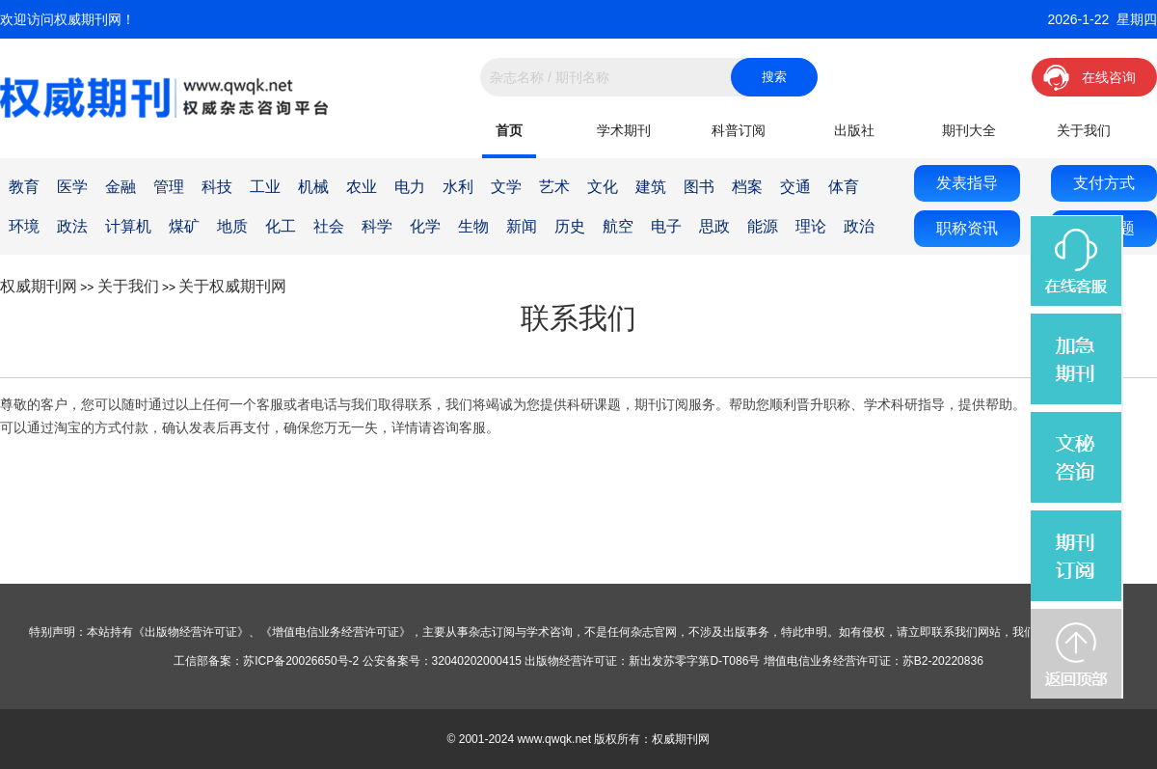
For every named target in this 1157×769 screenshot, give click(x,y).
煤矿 (184, 226)
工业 (265, 187)
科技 (217, 187)
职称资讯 (967, 228)
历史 (569, 226)
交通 (795, 187)
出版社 (854, 130)
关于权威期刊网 (232, 286)
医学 (72, 187)
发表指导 (967, 183)
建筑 (650, 187)
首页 (509, 130)
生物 (473, 226)
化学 (425, 226)
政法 (72, 226)
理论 (810, 226)
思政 (714, 226)
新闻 (521, 226)
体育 (843, 187)
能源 (762, 226)
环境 (24, 226)
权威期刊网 (38, 286)
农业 (361, 187)
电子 (666, 226)
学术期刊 (624, 130)
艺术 (554, 187)
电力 (409, 187)
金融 (120, 187)
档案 (747, 187)
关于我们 (1084, 130)
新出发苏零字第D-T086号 (694, 661)
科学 (377, 226)
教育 (24, 187)
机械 (313, 187)
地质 (232, 226)
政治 (859, 226)
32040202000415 (477, 661)
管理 (168, 187)
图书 (699, 187)
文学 (506, 187)
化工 (280, 226)
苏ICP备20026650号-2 (301, 661)
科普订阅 (739, 130)
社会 (328, 226)
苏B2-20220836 (942, 661)
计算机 (128, 226)
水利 (458, 187)
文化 (602, 187)
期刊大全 (969, 130)
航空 (618, 226)
